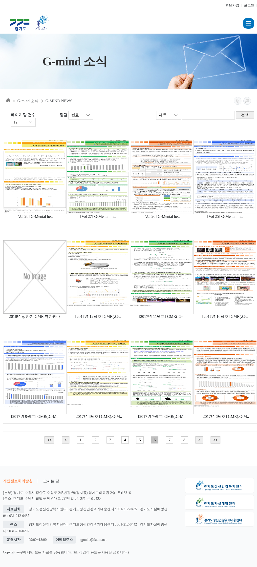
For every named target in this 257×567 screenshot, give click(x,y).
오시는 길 (51, 481)
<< (49, 440)
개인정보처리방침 (18, 481)
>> (215, 440)
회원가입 (232, 5)
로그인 (249, 5)
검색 (245, 115)
